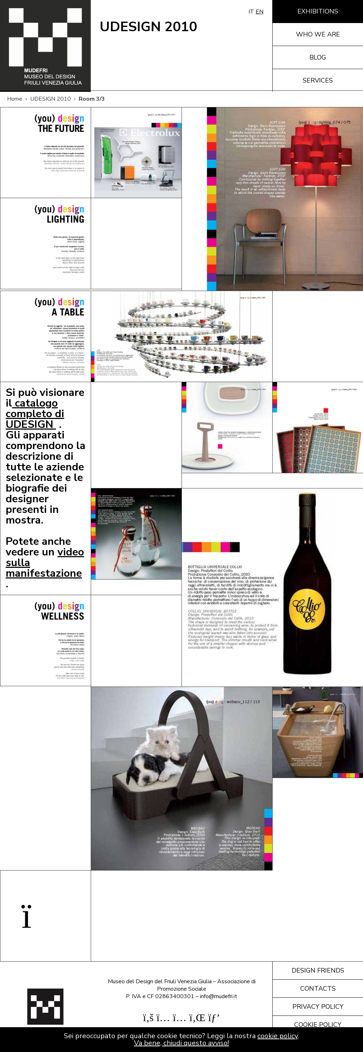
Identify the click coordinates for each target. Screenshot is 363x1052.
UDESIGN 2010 (50, 99)
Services (318, 80)
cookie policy (277, 1036)
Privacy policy (318, 1006)
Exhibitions (317, 11)
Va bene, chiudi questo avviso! (181, 1043)
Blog (317, 57)
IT (251, 12)
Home (14, 99)
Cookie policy (317, 1024)
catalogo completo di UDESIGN (35, 414)
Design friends (318, 970)
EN (259, 12)
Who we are (318, 34)
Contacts (318, 988)
